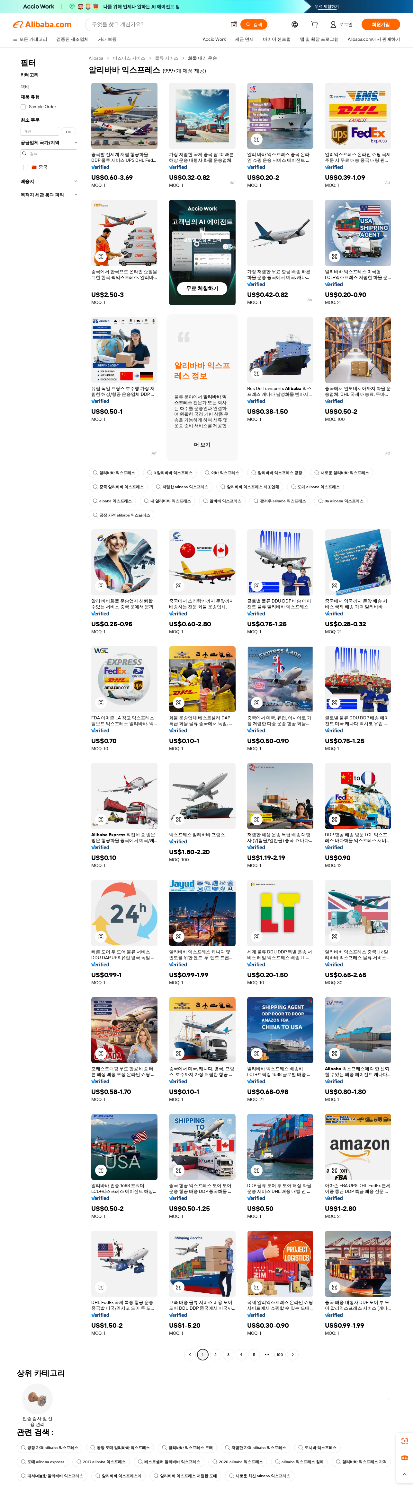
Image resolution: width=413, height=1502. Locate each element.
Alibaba (96, 58)
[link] (404, 1441)
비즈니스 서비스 (129, 58)
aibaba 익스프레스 (112, 501)
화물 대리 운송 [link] (202, 58)
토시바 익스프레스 (317, 1447)
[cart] (315, 25)
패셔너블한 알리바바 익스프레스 (52, 1476)
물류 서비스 (166, 58)
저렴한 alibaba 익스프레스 (182, 487)
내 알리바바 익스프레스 (167, 501)
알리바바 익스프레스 (114, 472)
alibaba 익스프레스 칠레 (299, 1461)
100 (279, 1354)
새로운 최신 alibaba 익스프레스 (259, 1476)
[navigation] (49, 707)
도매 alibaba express (42, 1461)
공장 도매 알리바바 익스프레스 (120, 1447)
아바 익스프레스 (222, 472)
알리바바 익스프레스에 (118, 1476)
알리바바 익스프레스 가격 (361, 1461)
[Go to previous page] (190, 1354)
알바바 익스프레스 (222, 501)
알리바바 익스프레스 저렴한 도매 (185, 1476)
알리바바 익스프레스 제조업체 (249, 487)
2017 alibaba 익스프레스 (101, 1461)
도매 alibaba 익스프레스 (315, 487)
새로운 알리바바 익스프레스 (341, 472)
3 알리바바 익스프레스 (170, 472)
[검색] (253, 24)
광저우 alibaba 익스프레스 (280, 501)
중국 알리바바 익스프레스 (118, 487)
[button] (234, 24)
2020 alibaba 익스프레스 (237, 1461)
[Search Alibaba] (158, 24)
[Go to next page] (293, 1354)
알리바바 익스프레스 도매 (187, 1447)
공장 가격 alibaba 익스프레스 (121, 515)
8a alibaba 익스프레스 (341, 501)
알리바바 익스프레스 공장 (276, 472)
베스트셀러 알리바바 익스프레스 (169, 1461)
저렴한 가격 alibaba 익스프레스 (255, 1447)
